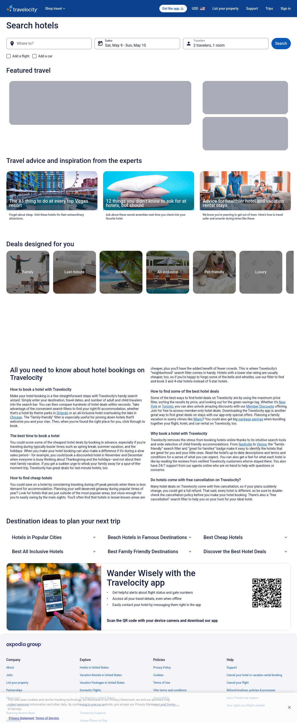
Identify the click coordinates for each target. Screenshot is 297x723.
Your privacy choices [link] (166, 705)
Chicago (16, 417)
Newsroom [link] (13, 698)
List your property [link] (17, 682)
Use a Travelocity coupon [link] (242, 698)
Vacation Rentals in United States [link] (101, 675)
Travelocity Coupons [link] (92, 713)
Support (252, 8)
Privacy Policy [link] (162, 667)
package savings (250, 419)
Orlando (62, 413)
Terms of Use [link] (161, 682)
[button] (54, 537)
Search (281, 43)
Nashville (245, 444)
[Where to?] (49, 43)
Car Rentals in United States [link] (97, 698)
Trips (269, 8)
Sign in (286, 8)
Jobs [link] (9, 675)
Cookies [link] (158, 675)
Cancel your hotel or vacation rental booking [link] (254, 675)
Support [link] (232, 667)
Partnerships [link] (14, 690)
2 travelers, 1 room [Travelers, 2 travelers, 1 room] (209, 45)
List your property (225, 8)
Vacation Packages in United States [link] (102, 682)
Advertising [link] (13, 720)
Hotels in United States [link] (94, 667)
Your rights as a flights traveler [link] (246, 705)
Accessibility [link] (161, 698)
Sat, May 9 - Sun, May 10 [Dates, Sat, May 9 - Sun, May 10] (125, 45)
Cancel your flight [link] (238, 682)
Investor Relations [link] (17, 705)
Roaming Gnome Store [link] (20, 713)
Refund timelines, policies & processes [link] (251, 690)
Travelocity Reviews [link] (92, 705)
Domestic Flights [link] (90, 690)
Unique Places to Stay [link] (93, 720)
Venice (262, 444)
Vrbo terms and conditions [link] (170, 690)
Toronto (167, 406)
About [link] (10, 667)
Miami (198, 419)
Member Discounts (260, 406)
